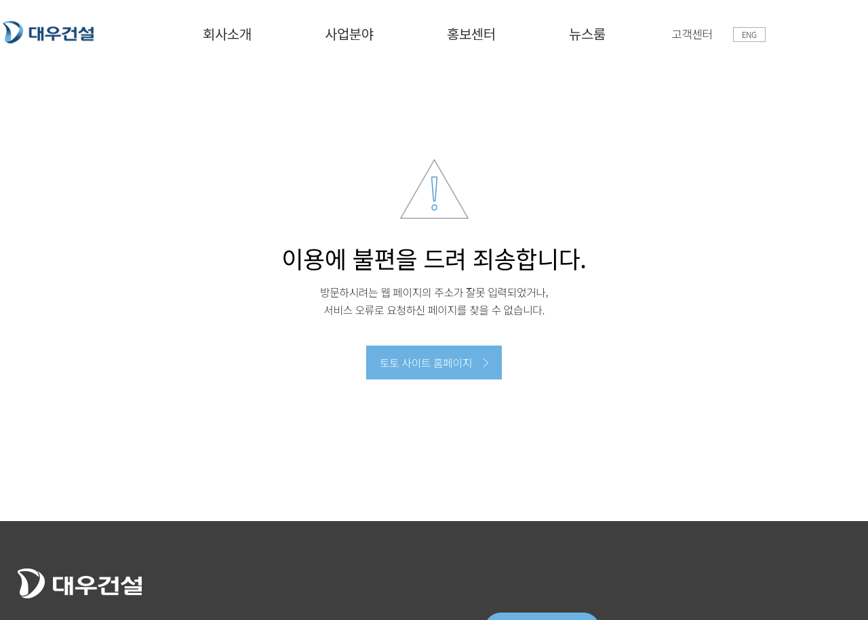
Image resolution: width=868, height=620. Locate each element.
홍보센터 (471, 33)
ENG (749, 34)
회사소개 (227, 33)
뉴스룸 (587, 33)
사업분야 (349, 33)
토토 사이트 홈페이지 (426, 362)
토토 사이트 (48, 32)
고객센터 (692, 33)
